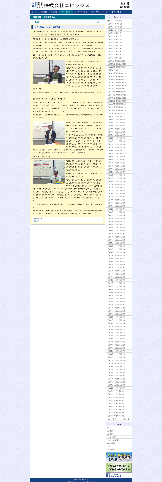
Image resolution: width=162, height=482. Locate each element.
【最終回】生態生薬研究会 (116, 61)
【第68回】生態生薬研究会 (116, 209)
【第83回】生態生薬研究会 (116, 163)
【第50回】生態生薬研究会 (116, 264)
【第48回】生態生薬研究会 (116, 271)
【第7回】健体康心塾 (114, 39)
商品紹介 (54, 12)
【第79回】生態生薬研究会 (116, 175)
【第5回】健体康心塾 (114, 45)
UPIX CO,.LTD (80, 481)
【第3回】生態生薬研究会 (116, 409)
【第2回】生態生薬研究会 (116, 413)
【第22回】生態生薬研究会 (116, 351)
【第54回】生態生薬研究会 (116, 252)
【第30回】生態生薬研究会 (116, 326)
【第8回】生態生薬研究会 (116, 394)
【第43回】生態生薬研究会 (116, 286)
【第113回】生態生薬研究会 (116, 67)
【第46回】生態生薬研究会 (116, 277)
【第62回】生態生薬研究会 (116, 227)
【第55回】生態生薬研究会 (116, 249)
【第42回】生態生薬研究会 (116, 289)
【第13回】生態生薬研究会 (116, 379)
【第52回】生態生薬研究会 (116, 258)
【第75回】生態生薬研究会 (116, 187)
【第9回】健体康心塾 (114, 33)
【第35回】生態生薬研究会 (116, 311)
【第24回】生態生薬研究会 (116, 345)
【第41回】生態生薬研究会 (116, 292)
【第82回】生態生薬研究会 (116, 166)
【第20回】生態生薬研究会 (116, 357)
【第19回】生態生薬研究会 (116, 360)
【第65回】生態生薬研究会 (116, 218)
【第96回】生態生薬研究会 (116, 122)
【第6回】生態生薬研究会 (116, 400)
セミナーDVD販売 (81, 12)
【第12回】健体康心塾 (114, 24)
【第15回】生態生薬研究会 (116, 372)
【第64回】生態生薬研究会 (116, 221)
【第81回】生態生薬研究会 (116, 169)
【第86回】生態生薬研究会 (116, 153)
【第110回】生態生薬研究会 (116, 79)
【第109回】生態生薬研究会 (116, 82)
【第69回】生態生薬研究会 (116, 206)
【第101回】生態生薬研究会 (116, 107)
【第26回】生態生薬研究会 (116, 338)
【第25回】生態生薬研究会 (116, 342)
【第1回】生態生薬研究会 (116, 416)
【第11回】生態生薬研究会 (116, 385)
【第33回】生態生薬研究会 (116, 317)
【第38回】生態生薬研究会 (116, 301)
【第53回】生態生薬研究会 (116, 255)
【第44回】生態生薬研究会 (116, 283)
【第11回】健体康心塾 (114, 27)
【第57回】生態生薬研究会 (116, 243)
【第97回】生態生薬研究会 (116, 119)
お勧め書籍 (95, 12)
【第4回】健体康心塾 (114, 48)
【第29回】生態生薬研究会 (116, 329)
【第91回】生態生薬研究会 (116, 138)
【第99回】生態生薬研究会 (116, 113)
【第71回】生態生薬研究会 (116, 200)
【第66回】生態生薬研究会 (116, 215)
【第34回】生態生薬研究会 (116, 314)
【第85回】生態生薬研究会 (116, 156)
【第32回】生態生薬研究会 (116, 320)
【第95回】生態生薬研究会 (116, 126)
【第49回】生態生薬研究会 (116, 268)
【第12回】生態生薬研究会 (116, 382)
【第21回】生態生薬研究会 (116, 354)
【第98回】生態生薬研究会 (116, 116)
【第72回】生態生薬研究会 (116, 197)
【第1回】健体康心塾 (114, 58)
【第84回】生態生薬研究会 (116, 159)
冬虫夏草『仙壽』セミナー (116, 70)
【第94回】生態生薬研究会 (116, 129)
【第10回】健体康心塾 (114, 30)
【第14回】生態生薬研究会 (116, 376)
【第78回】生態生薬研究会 (116, 178)
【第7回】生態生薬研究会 (116, 397)
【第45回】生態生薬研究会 (116, 280)
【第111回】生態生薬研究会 (116, 76)
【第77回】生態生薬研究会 (116, 181)
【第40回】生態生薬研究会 (116, 295)
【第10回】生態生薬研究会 (116, 388)
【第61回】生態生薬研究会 (116, 230)
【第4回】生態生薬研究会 (116, 406)
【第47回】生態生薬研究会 (116, 274)
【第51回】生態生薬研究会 (116, 261)
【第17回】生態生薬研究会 (116, 366)
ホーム (34, 12)
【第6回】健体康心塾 (114, 42)
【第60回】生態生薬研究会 (116, 234)
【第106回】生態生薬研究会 (116, 92)
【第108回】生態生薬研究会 (116, 85)
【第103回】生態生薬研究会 (116, 101)
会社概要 (44, 12)
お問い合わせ (116, 12)
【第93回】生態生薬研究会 (116, 132)
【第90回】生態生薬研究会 (116, 141)
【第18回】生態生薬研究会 (116, 363)
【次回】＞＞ (99, 22)
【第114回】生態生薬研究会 (116, 64)
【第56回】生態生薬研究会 (116, 246)
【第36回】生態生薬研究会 (116, 308)
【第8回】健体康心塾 (114, 36)
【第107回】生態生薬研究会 (116, 89)
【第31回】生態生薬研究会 (116, 323)
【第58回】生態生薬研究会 (116, 240)
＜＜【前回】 (35, 22)
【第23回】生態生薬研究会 (116, 348)
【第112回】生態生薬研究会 (116, 73)
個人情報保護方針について (81, 479)
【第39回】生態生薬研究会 (116, 298)
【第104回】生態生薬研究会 (116, 98)
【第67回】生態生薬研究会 (116, 212)
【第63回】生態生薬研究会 (116, 224)
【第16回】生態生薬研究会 (116, 369)
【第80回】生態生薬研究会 (116, 172)
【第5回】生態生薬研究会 (116, 403)
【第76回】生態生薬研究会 (116, 184)
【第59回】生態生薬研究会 (116, 237)
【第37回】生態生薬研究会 (116, 305)
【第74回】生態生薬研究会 (116, 190)
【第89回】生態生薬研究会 (116, 144)
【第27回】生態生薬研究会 (116, 335)
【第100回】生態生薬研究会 (116, 110)
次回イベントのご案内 (114, 21)
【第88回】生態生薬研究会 (116, 147)
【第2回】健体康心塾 (114, 55)
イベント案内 (65, 12)
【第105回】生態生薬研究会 (116, 95)
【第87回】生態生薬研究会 (116, 150)
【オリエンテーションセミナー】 (118, 419)
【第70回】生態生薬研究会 (116, 203)
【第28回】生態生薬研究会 (116, 332)
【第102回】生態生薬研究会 (116, 104)
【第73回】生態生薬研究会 (116, 193)
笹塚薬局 (36, 221)
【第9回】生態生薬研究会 (116, 391)
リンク (105, 12)
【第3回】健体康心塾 (114, 51)
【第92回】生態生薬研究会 (116, 135)
